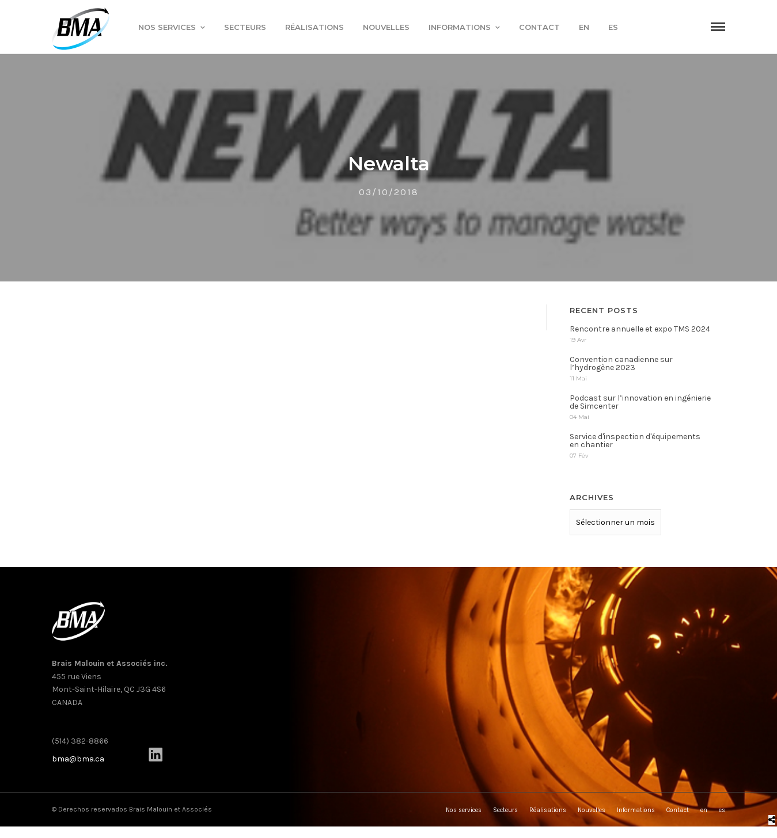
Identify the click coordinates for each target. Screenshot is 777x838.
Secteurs (245, 27)
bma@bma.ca (78, 762)
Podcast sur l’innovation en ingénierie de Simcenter (640, 405)
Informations (460, 27)
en (584, 27)
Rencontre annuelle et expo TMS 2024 (640, 332)
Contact (539, 27)
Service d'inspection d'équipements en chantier (635, 444)
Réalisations (314, 27)
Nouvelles (386, 27)
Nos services (167, 27)
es (613, 27)
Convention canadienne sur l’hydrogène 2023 (621, 367)
